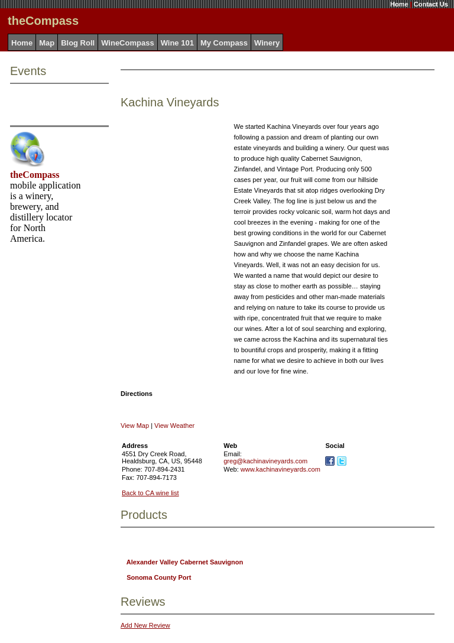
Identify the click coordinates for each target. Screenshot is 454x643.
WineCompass (127, 42)
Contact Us (431, 4)
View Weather (174, 425)
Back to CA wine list (150, 492)
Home (399, 4)
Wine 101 (177, 42)
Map (46, 42)
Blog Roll (78, 42)
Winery (267, 42)
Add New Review (145, 625)
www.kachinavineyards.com (280, 469)
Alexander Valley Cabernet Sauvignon (185, 562)
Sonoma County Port (159, 577)
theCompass (35, 175)
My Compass (224, 42)
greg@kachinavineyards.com (265, 461)
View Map (135, 425)
